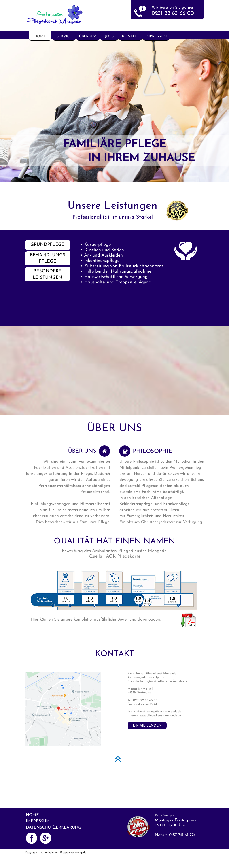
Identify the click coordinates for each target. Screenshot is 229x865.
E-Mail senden (147, 725)
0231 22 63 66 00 (173, 13)
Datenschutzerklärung (53, 827)
